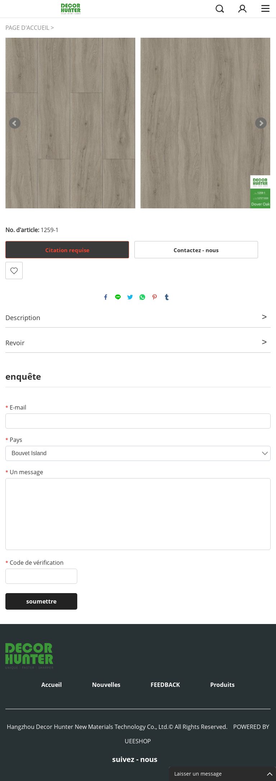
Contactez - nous (196, 250)
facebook (105, 297)
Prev (14, 123)
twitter (130, 297)
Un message (24, 472)
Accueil (51, 685)
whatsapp (142, 297)
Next (261, 123)
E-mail (15, 407)
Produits (222, 685)
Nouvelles (106, 685)
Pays (13, 440)
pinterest (154, 297)
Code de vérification (34, 563)
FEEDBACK (165, 685)
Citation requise (67, 250)
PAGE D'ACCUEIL (27, 28)
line (117, 297)
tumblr (166, 297)
